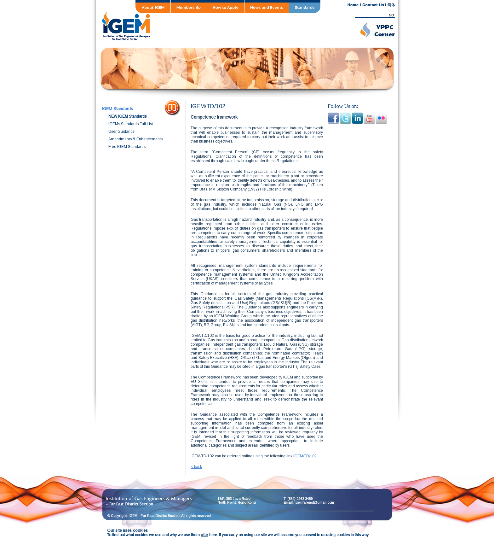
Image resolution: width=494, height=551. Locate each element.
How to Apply (225, 6)
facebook (333, 118)
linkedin (357, 118)
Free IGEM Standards (127, 146)
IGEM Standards (117, 108)
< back (196, 467)
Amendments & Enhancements (135, 139)
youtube (369, 118)
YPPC (377, 30)
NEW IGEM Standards (127, 116)
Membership (189, 6)
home (353, 5)
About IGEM (152, 6)
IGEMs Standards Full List (130, 124)
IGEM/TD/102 (305, 456)
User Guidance (121, 131)
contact (373, 5)
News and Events (266, 6)
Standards (304, 6)
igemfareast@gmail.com (314, 502)
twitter (345, 118)
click (204, 535)
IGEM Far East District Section (212, 25)
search (392, 15)
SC (391, 5)
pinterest (381, 118)
